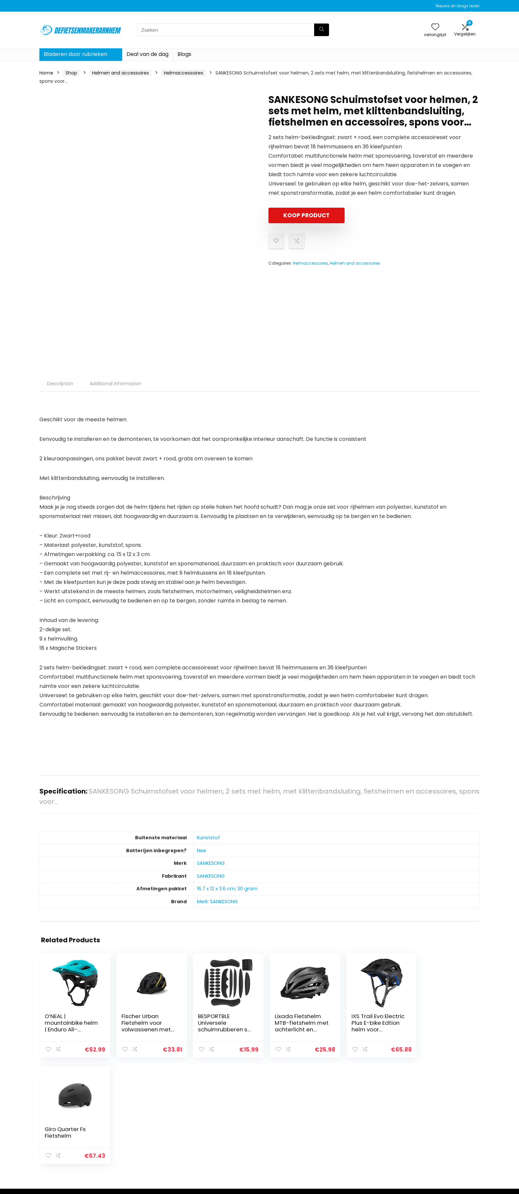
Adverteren (355, 1153)
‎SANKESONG (211, 863)
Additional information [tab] (115, 383)
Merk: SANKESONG (217, 901)
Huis (346, 1116)
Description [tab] (60, 383)
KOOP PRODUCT (306, 215)
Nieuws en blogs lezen (458, 6)
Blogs (184, 54)
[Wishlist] (435, 27)
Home (46, 73)
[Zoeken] (321, 30)
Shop (71, 73)
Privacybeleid (428, 1116)
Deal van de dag (147, 54)
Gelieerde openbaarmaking (445, 1134)
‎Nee (201, 850)
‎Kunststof (208, 837)
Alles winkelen (357, 1125)
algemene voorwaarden (441, 1125)
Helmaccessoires (183, 73)
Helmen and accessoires (120, 73)
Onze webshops (360, 1143)
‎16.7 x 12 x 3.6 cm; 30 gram (227, 888)
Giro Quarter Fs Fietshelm (436, 1019)
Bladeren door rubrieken (75, 54)
